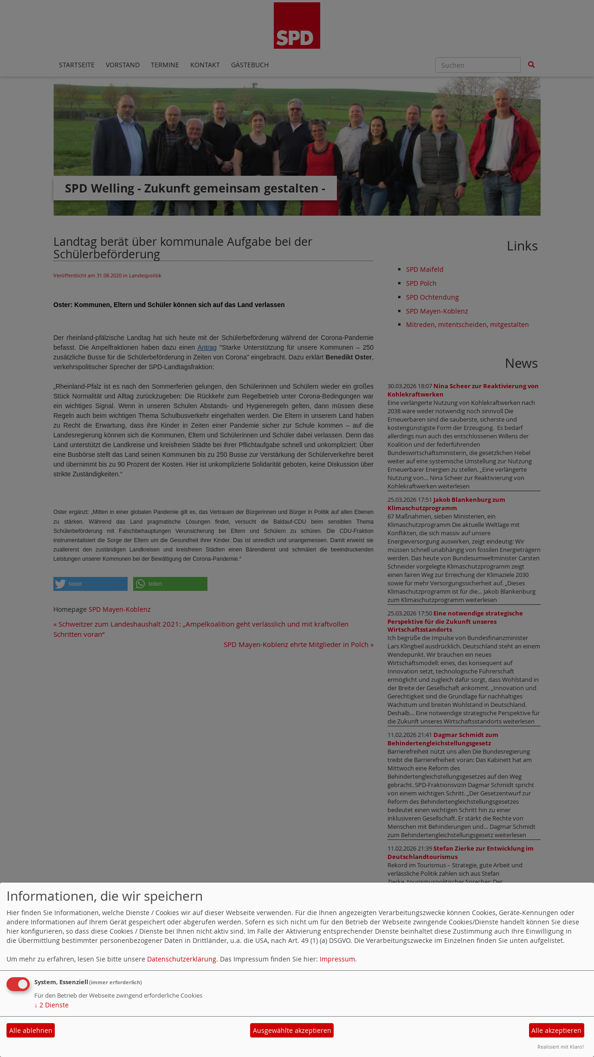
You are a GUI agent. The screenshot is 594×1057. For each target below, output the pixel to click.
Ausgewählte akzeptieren (292, 1030)
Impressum (337, 959)
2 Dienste (51, 1004)
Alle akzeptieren (556, 1030)
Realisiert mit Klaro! (560, 1046)
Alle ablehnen (30, 1030)
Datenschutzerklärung (181, 959)
